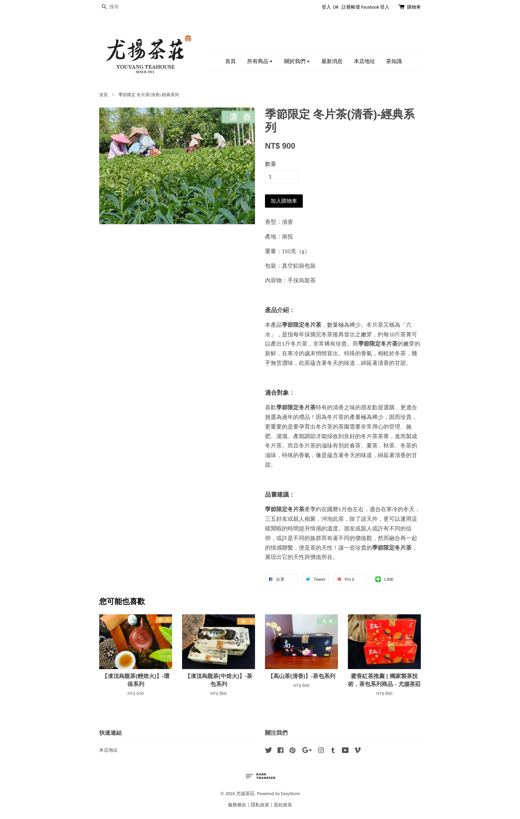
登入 (326, 7)
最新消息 (332, 61)
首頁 (230, 61)
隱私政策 (260, 805)
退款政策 (283, 805)
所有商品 (260, 61)
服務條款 (237, 805)
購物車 (414, 7)
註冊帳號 (351, 7)
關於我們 (297, 61)
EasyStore (290, 793)
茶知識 (394, 61)
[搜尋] (119, 7)
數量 (270, 164)
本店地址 (364, 61)
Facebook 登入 (375, 7)
